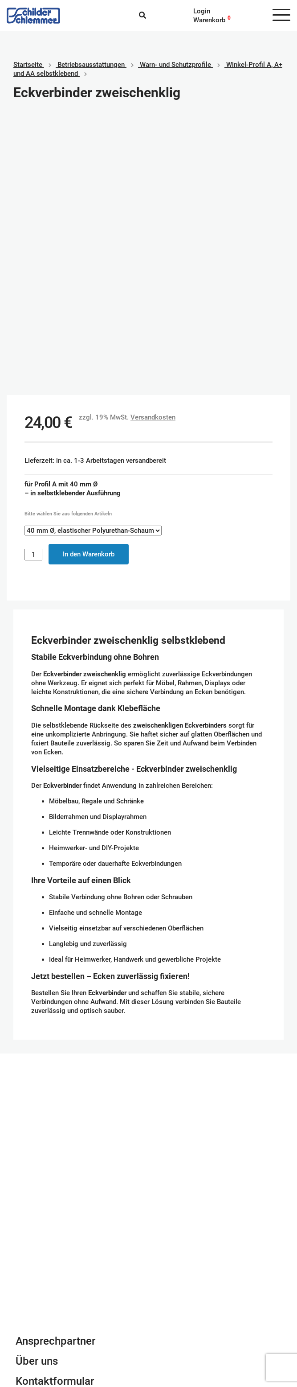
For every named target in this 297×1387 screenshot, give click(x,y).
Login (201, 11)
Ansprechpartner (55, 1069)
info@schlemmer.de (45, 1147)
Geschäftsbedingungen (50, 1297)
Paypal (165, 1297)
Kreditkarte (171, 1315)
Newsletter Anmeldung (70, 1129)
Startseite (27, 65)
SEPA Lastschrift (180, 1306)
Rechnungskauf (178, 1333)
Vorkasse (169, 1324)
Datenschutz (34, 1315)
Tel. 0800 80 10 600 (46, 1156)
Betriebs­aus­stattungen (91, 65)
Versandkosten (152, 145)
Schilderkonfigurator (148, 970)
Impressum (32, 1306)
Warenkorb (209, 20)
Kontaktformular (55, 1109)
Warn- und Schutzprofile (175, 65)
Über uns (37, 1089)
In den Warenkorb (88, 282)
